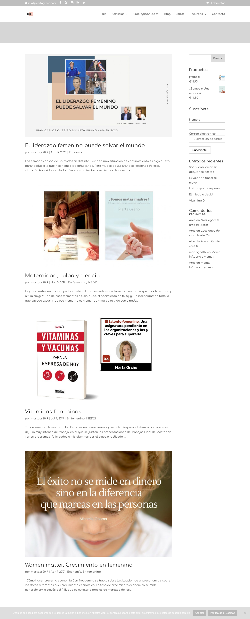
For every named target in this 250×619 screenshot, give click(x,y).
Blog (167, 14)
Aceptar (199, 612)
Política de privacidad (222, 612)
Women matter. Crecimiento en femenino (79, 565)
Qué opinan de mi (146, 14)
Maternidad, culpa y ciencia (62, 276)
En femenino (77, 282)
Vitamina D (197, 200)
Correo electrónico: (207, 137)
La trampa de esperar (204, 188)
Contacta (218, 14)
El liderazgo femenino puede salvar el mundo (85, 145)
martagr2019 (39, 152)
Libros (180, 14)
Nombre (195, 119)
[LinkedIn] (83, 2)
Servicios (118, 14)
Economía (76, 152)
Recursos (196, 14)
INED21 (92, 282)
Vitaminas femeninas (53, 412)
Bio (104, 14)
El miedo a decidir (202, 194)
